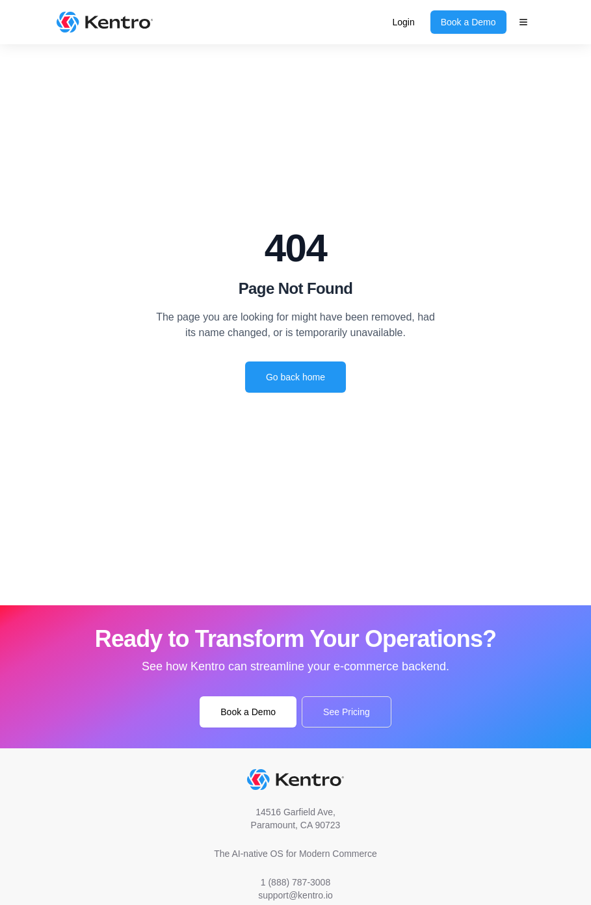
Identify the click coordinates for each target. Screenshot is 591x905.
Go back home (295, 377)
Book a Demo (468, 22)
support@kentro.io (295, 895)
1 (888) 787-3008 (295, 882)
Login (403, 22)
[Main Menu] (523, 22)
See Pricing (346, 712)
